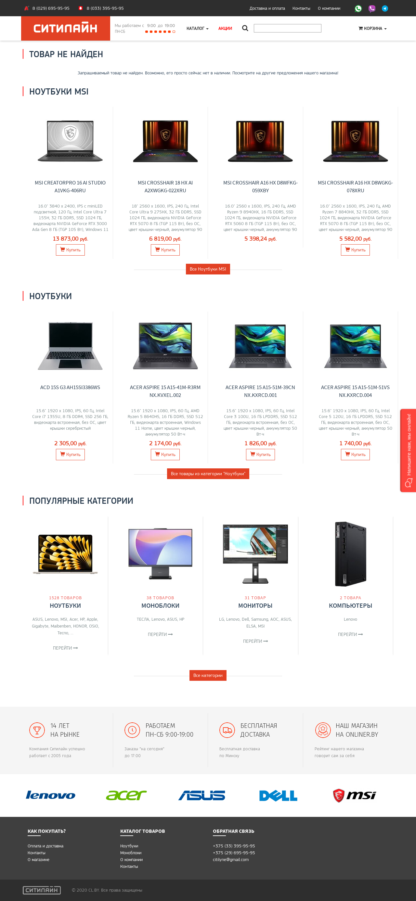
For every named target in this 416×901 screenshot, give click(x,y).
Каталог (198, 28)
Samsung (259, 619)
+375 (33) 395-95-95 (234, 845)
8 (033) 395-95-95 (105, 8)
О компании (329, 8)
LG (221, 619)
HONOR (80, 625)
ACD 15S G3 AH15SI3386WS (70, 387)
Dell (245, 619)
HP (82, 619)
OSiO (93, 625)
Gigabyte (40, 625)
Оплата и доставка (45, 845)
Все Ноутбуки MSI (208, 269)
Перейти (65, 648)
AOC (274, 619)
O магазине (38, 859)
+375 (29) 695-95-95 (234, 852)
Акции (225, 28)
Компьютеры (350, 605)
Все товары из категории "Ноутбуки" (208, 473)
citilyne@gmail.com (231, 859)
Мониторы (255, 605)
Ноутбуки (65, 605)
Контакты (301, 8)
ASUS (37, 619)
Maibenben (61, 625)
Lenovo (51, 619)
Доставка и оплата (267, 8)
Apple (92, 619)
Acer (74, 619)
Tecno (63, 632)
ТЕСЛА (143, 619)
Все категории (208, 675)
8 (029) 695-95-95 (51, 8)
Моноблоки (160, 605)
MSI (63, 619)
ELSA (251, 625)
